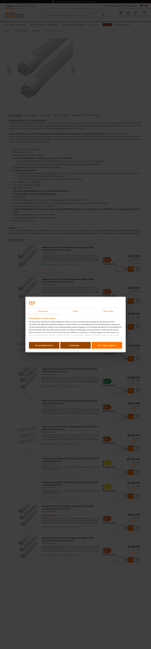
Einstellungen (75, 345)
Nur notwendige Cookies (44, 345)
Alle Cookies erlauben (106, 345)
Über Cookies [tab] (108, 311)
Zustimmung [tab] (42, 311)
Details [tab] (75, 311)
